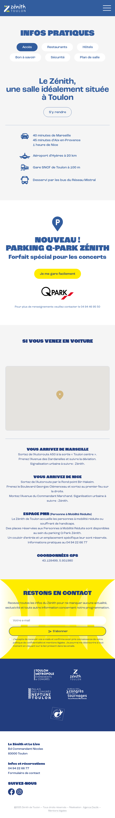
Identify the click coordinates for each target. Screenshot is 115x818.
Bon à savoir (25, 57)
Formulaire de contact (24, 773)
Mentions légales (57, 811)
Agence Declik (91, 807)
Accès (27, 47)
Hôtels (88, 47)
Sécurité (58, 57)
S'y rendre (57, 112)
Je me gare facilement (57, 274)
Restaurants (57, 47)
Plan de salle (90, 57)
